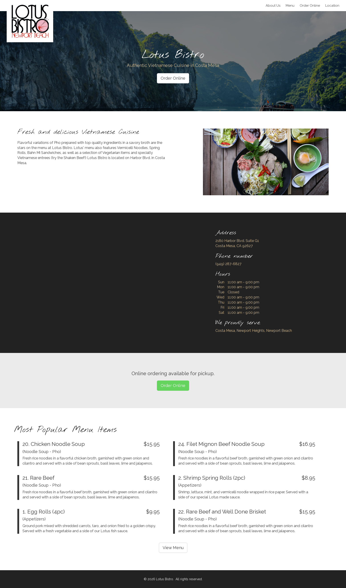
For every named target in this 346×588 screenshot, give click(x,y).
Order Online (173, 78)
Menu (290, 6)
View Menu (173, 547)
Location (332, 6)
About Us (273, 6)
